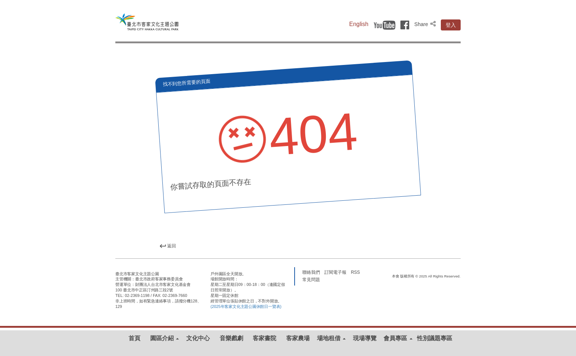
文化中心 (198, 338)
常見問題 (311, 279)
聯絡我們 (311, 272)
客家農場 (298, 338)
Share (425, 24)
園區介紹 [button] (164, 338)
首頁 (134, 338)
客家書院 (264, 338)
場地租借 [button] (331, 338)
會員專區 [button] (398, 338)
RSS (355, 272)
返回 (167, 245)
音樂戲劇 (231, 338)
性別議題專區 (434, 338)
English (358, 24)
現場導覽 (365, 338)
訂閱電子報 (335, 272)
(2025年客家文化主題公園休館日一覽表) (245, 306)
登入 (451, 25)
